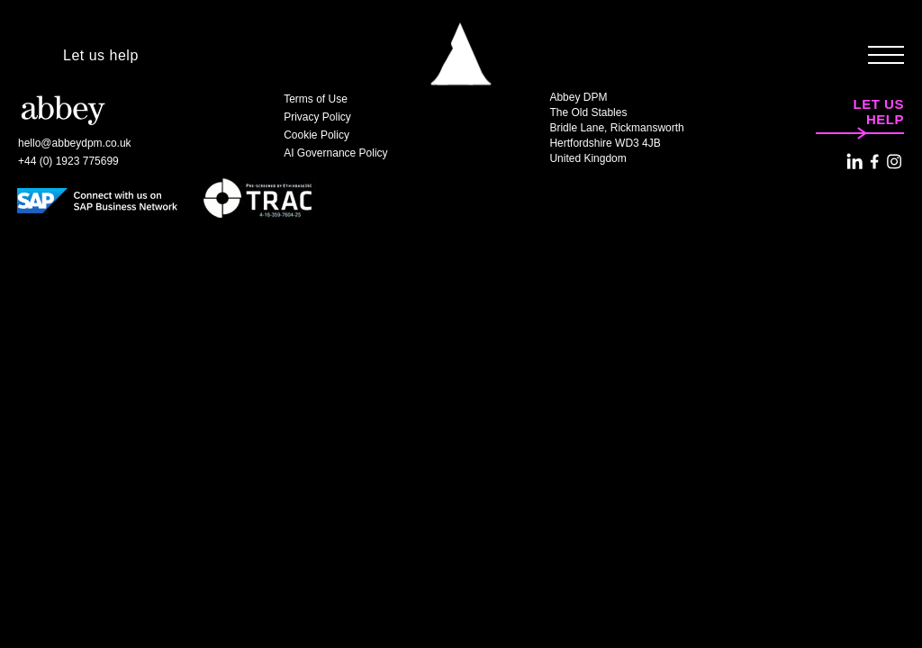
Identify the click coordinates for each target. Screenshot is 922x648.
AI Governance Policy (335, 153)
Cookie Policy (316, 135)
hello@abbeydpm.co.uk (74, 143)
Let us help (101, 55)
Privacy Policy (317, 117)
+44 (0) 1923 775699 (68, 161)
